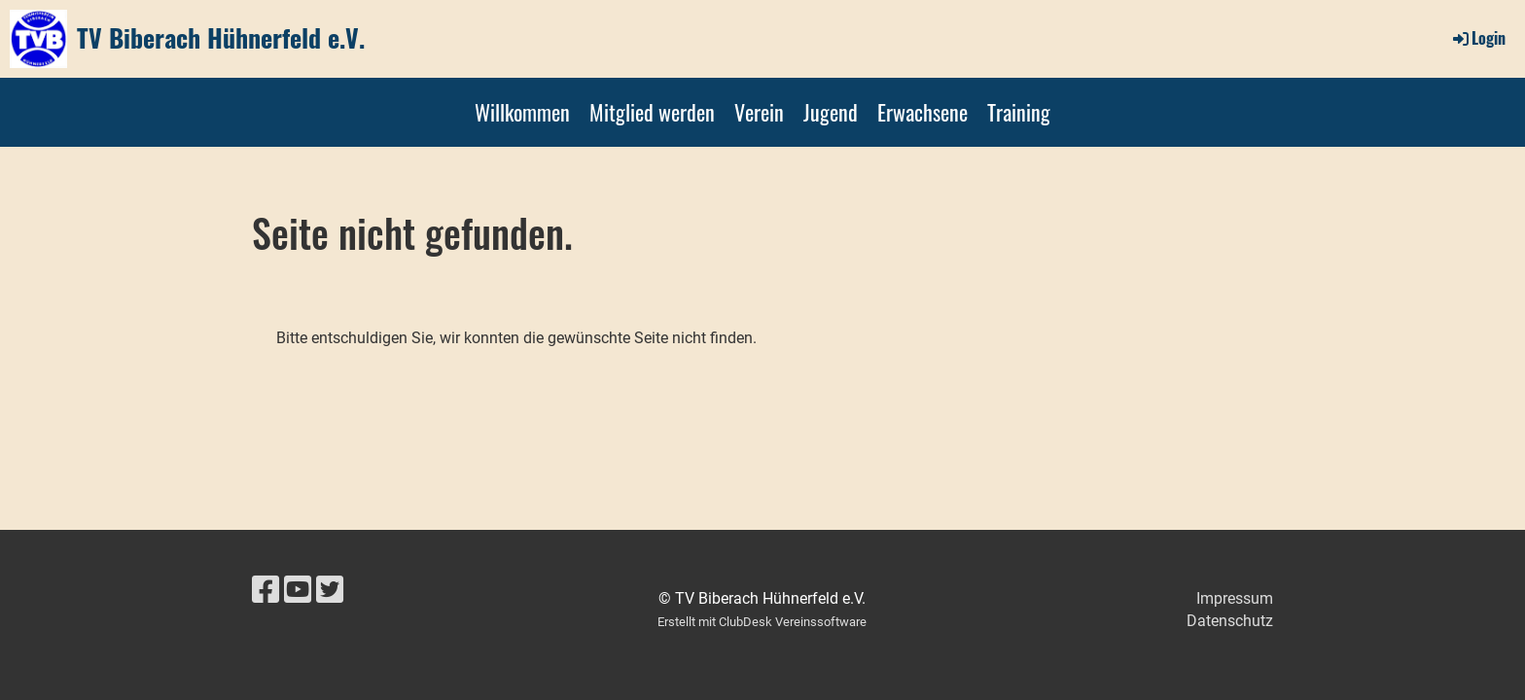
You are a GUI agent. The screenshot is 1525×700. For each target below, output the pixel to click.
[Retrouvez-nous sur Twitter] (329, 590)
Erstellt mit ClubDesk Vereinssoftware (762, 621)
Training (1018, 111)
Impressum (1234, 598)
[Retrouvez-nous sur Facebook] (265, 590)
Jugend (830, 111)
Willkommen (522, 111)
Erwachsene (922, 111)
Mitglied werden (652, 111)
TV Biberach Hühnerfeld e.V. (221, 37)
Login (1478, 38)
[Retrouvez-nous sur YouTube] (297, 590)
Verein (759, 111)
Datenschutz (1230, 621)
